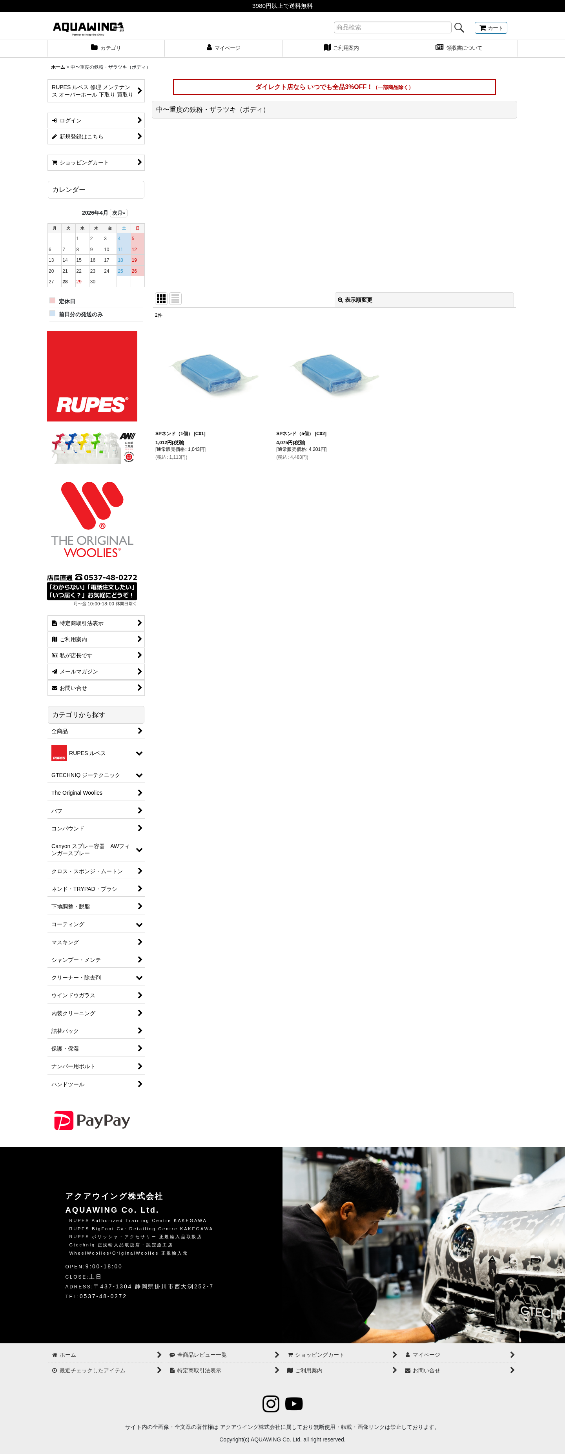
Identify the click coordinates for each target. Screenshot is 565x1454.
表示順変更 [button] (355, 300)
